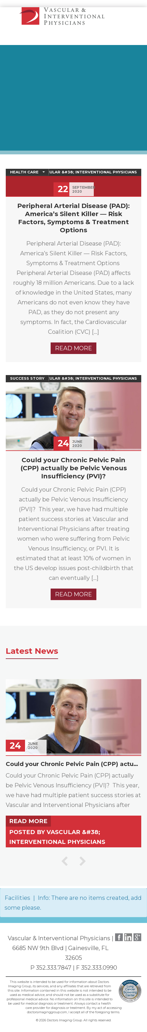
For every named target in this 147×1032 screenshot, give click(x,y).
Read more (73, 348)
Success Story (27, 378)
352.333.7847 (53, 967)
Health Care (24, 172)
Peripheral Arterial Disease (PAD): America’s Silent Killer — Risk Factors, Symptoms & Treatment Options (73, 218)
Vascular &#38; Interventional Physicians (87, 172)
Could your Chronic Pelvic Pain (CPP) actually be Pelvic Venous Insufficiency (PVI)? (73, 468)
